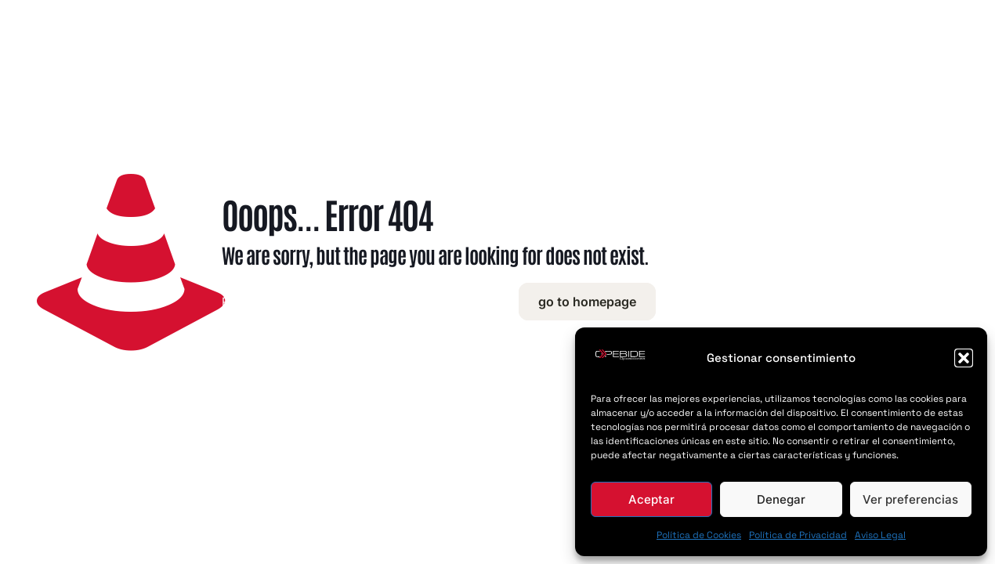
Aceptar (651, 499)
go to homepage (587, 301)
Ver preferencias (910, 499)
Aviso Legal (880, 535)
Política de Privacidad (798, 535)
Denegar (781, 499)
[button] (963, 358)
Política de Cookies (699, 535)
